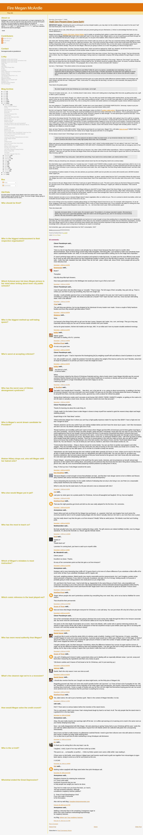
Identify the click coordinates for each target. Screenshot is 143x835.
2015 (4, 93)
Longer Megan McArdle (10, 138)
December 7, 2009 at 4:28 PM (62, 402)
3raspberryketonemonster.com (79, 801)
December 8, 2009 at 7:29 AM (62, 549)
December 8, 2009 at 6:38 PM (62, 674)
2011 (4, 99)
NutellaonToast (59, 343)
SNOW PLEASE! (8, 121)
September (8, 158)
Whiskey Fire (28, 26)
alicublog (3, 66)
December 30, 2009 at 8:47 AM (62, 772)
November (7, 155)
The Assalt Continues (9, 135)
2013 (4, 96)
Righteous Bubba (6, 78)
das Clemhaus (5, 77)
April (6, 166)
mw (55, 492)
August (7, 160)
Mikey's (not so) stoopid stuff (9, 79)
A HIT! (5, 140)
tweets (38, 25)
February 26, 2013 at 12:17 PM (62, 805)
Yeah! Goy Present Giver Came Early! (66, 21)
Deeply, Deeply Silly (9, 150)
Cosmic (6, 107)
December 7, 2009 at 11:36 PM (62, 534)
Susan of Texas (59, 606)
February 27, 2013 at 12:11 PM (62, 820)
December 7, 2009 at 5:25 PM (62, 470)
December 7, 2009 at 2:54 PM (62, 301)
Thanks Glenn (7, 115)
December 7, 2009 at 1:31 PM (62, 265)
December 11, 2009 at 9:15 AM (62, 715)
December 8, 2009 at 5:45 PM (62, 665)
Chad (56, 304)
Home (96, 827)
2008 (4, 172)
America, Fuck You (8, 120)
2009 (4, 103)
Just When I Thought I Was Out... (12, 154)
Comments (6, 185)
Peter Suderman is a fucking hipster (11, 71)
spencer (57, 668)
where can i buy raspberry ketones (71, 817)
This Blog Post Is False (10, 147)
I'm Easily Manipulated (9, 127)
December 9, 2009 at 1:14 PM (62, 701)
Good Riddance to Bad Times (11, 109)
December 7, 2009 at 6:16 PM (62, 489)
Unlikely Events (8, 141)
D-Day (3, 68)
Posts (5, 182)
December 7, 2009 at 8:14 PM (62, 498)
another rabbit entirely (108, 110)
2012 (4, 98)
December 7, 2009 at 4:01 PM (62, 384)
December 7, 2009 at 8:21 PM (62, 507)
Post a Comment (53, 824)
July (6, 161)
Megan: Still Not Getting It (10, 106)
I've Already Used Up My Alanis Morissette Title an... (17, 124)
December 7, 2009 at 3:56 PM (62, 349)
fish (55, 766)
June (6, 163)
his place (7, 26)
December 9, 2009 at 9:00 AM (62, 692)
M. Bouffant (58, 387)
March (6, 168)
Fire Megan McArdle (24, 8)
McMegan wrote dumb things (9, 62)
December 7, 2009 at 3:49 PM (62, 340)
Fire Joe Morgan (5, 83)
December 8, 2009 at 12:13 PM (62, 565)
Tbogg (3, 64)
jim (55, 742)
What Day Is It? (8, 111)
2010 (4, 101)
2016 (4, 91)
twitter (14, 26)
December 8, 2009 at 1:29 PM (62, 630)
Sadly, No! (4, 63)
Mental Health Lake (9, 131)
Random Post (7, 129)
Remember (7, 112)
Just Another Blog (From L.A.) (9, 75)
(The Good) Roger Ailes (7, 67)
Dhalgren (57, 315)
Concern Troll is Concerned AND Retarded (14, 134)
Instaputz (3, 70)
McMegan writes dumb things (9, 59)
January (7, 171)
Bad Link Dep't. (8, 118)
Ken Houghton (59, 473)
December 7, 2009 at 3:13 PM (62, 329)
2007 (4, 174)
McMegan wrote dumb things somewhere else (13, 60)
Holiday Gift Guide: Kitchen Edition (73, 34)
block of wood (123, 129)
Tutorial (6, 126)
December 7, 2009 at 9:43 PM (62, 523)
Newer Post (52, 827)
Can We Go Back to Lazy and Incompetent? (15, 123)
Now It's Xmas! (8, 144)
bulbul (56, 332)
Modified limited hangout (8, 82)
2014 (4, 95)
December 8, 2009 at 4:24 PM (62, 651)
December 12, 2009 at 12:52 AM (62, 739)
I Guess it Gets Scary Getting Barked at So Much (16, 137)
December (7, 104)
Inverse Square (5, 72)
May (6, 164)
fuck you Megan (56, 235)
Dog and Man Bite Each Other (11, 117)
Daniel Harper (59, 633)
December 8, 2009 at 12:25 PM (62, 589)
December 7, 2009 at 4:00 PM (62, 363)
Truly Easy (6, 152)
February (7, 169)
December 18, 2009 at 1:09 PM (62, 763)
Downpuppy (58, 267)
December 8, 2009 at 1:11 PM (62, 613)
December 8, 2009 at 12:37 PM (62, 604)
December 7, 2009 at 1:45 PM (62, 284)
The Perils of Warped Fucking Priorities (13, 149)
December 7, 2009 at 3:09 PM (62, 312)
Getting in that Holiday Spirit (11, 146)
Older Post (138, 827)
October (7, 157)
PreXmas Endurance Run (10, 114)
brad (55, 536)
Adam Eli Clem (7, 38)
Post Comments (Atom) (64, 830)
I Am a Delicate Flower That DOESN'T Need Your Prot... (18, 132)
